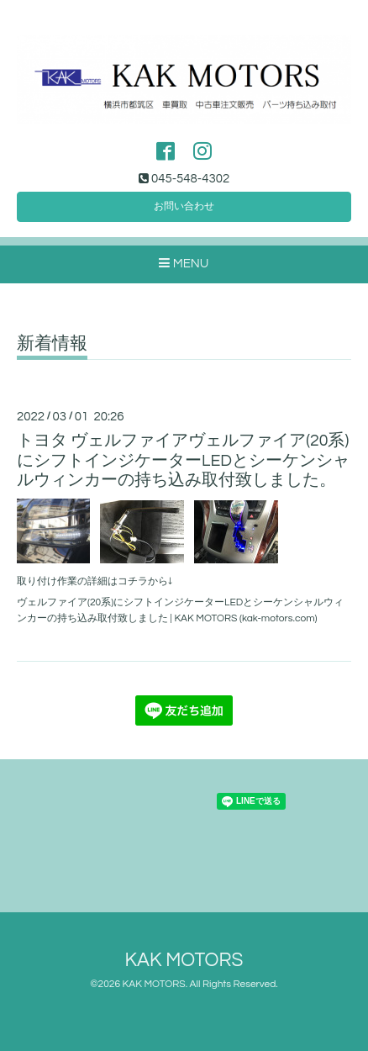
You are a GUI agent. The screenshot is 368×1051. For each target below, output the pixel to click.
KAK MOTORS (184, 960)
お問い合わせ (184, 206)
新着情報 (52, 343)
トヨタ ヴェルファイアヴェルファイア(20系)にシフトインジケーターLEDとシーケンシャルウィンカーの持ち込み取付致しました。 (183, 460)
